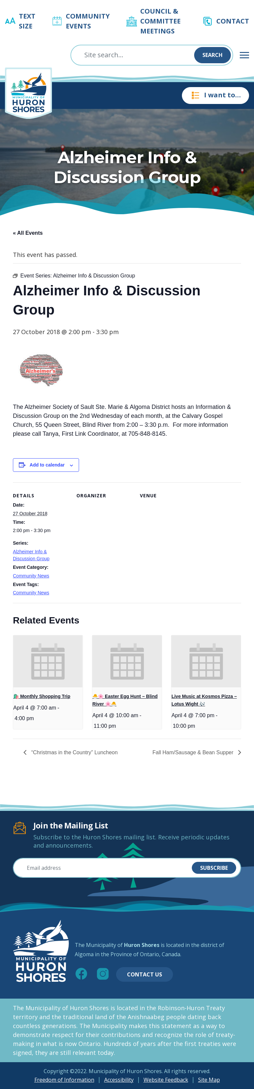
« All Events (28, 233)
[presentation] (48, 661)
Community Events (88, 21)
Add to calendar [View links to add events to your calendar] (47, 465)
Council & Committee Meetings (160, 21)
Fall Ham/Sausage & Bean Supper (193, 752)
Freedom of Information (64, 1079)
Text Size (27, 21)
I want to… (215, 95)
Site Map (209, 1079)
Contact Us (144, 974)
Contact (232, 21)
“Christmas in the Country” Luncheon (74, 752)
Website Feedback (166, 1079)
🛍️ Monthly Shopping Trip (41, 696)
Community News (31, 575)
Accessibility (119, 1079)
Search (212, 55)
